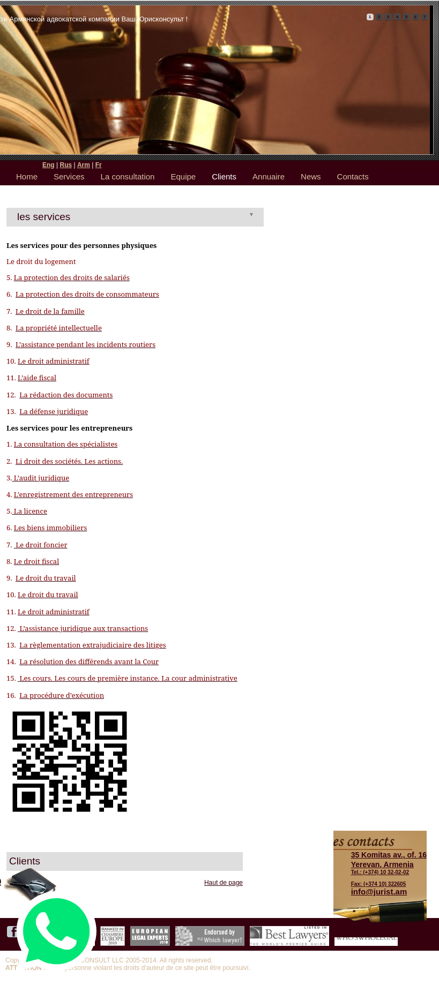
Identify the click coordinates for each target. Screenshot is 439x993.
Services (69, 176)
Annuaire (268, 176)
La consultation (128, 176)
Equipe (183, 176)
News (311, 176)
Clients (224, 176)
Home (27, 176)
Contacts (353, 176)
